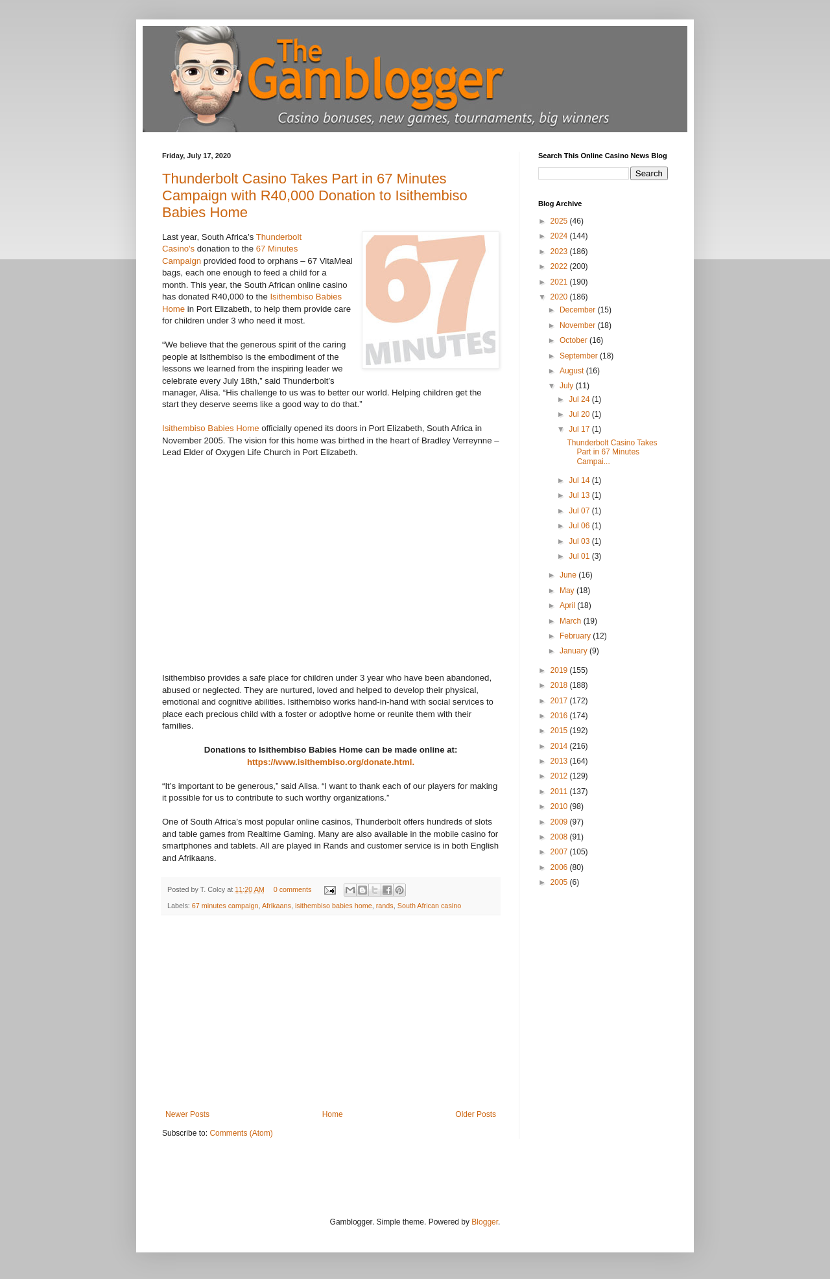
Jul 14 (580, 480)
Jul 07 (580, 510)
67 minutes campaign (225, 905)
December (579, 309)
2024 (560, 236)
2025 (560, 221)
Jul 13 (580, 495)
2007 (560, 851)
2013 (560, 761)
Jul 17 (580, 429)
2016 (560, 715)
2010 (560, 806)
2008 (560, 836)
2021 (560, 282)
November (579, 325)
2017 (560, 700)
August (573, 370)
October (574, 340)
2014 (560, 746)
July (568, 385)
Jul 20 (580, 414)
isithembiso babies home (333, 905)
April (568, 605)
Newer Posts (187, 1114)
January (574, 650)
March (572, 621)
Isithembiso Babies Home (210, 428)
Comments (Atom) (240, 1133)
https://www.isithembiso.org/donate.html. (330, 762)
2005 (560, 882)
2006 (560, 867)
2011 (560, 791)
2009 (560, 822)
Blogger (484, 1221)
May (568, 590)
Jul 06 (580, 525)
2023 (560, 251)
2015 (560, 730)
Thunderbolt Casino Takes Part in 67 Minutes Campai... (612, 452)
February (576, 635)
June (569, 575)
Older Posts (475, 1114)
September (580, 355)
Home (332, 1114)
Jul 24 (580, 399)
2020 (560, 296)
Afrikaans (276, 905)
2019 (560, 670)
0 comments (293, 889)
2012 (560, 775)
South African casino (429, 905)
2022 (560, 266)
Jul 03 (580, 541)
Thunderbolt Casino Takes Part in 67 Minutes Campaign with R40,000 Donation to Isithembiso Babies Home (315, 195)
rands (385, 905)
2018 (560, 685)
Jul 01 (580, 556)
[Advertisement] (330, 1013)
